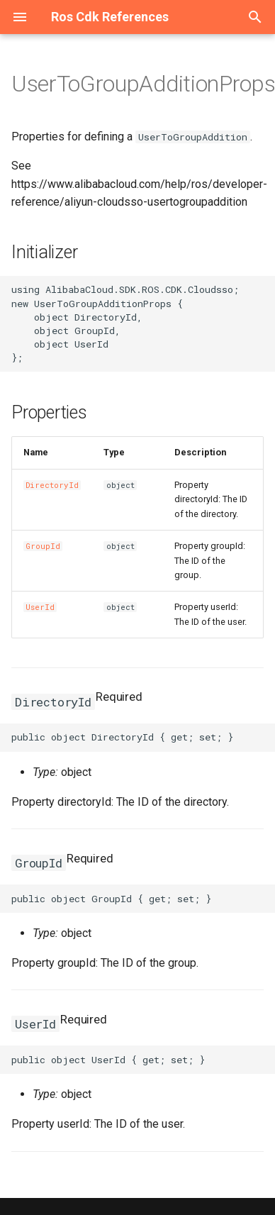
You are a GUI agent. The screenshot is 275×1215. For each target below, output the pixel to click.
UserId (40, 607)
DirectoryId (52, 485)
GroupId (43, 546)
